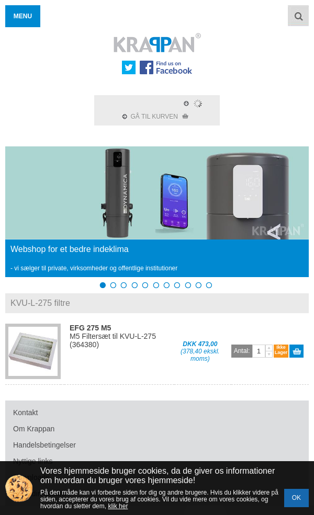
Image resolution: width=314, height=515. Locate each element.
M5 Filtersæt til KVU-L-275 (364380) (113, 336)
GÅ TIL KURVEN (155, 116)
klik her (118, 506)
